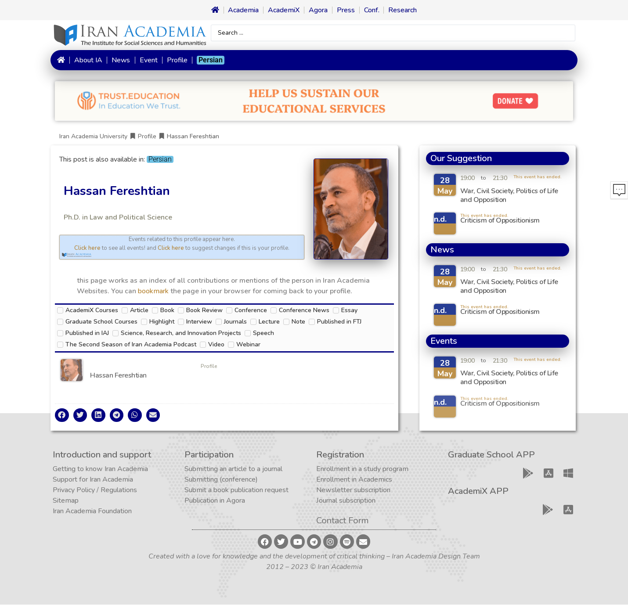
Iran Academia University (93, 136)
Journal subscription (345, 501)
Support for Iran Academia (93, 480)
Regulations (119, 490)
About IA (88, 60)
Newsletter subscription (353, 490)
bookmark (153, 291)
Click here (87, 248)
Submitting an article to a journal (233, 469)
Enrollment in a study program (362, 469)
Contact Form (342, 521)
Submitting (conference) (221, 480)
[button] (62, 415)
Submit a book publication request (236, 490)
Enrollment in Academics (354, 480)
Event (149, 60)
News (121, 60)
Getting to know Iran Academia (100, 469)
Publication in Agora (214, 501)
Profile (177, 60)
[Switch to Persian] (211, 60)
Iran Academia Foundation (92, 511)
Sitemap (66, 501)
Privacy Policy (74, 490)
